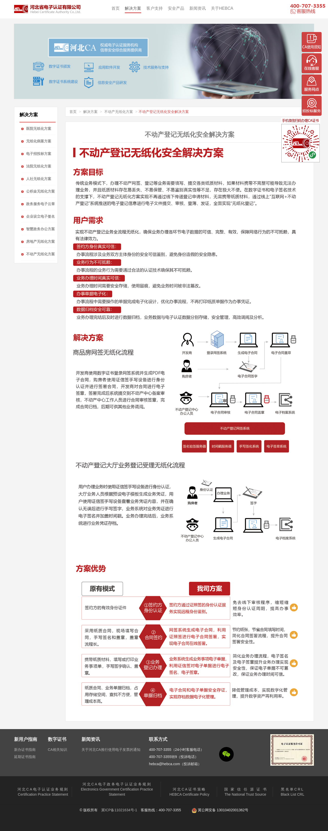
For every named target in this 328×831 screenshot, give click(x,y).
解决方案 (133, 8)
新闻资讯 (197, 8)
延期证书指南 (25, 757)
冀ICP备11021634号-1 (119, 810)
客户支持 (154, 8)
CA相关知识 (57, 750)
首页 (115, 8)
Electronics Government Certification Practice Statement (117, 789)
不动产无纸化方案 (118, 112)
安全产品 (176, 8)
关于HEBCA (222, 8)
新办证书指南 (25, 750)
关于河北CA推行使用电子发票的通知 (110, 750)
